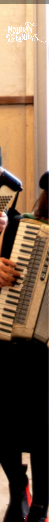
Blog (36, 2)
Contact (46, 2)
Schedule (16, 2)
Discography (30, 2)
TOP (11, 2)
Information (22, 2)
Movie (41, 2)
